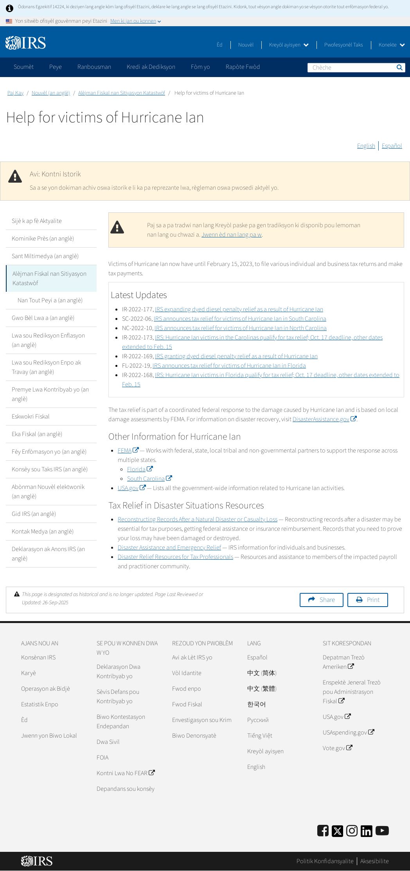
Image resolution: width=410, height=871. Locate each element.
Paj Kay (15, 93)
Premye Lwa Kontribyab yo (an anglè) (50, 394)
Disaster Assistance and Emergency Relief (169, 547)
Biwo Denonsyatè (194, 735)
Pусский (258, 720)
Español (392, 146)
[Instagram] (352, 831)
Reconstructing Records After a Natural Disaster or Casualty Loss (197, 519)
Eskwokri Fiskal (31, 416)
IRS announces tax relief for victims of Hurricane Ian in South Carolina (240, 318)
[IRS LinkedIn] (366, 833)
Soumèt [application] (24, 67)
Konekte (392, 45)
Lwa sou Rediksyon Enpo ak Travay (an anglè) (46, 367)
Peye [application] (55, 67)
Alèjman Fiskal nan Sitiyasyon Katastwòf (121, 93)
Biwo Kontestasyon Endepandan (121, 722)
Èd (220, 45)
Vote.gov (337, 748)
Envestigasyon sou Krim (202, 720)
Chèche (399, 67)
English (366, 146)
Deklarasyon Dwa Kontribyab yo (118, 672)
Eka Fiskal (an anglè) (37, 434)
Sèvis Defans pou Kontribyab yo (118, 697)
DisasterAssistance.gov (324, 419)
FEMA (128, 450)
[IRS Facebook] (323, 831)
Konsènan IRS (38, 657)
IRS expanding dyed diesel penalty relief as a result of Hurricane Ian (239, 309)
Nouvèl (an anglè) (51, 93)
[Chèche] (356, 67)
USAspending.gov (348, 732)
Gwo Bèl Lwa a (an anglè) (43, 318)
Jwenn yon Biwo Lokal (49, 735)
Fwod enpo (186, 688)
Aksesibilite (374, 861)
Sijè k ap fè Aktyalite (37, 221)
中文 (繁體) (262, 688)
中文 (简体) (262, 673)
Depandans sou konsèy (126, 789)
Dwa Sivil (108, 742)
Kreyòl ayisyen (289, 45)
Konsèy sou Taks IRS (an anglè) (50, 469)
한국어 (256, 704)
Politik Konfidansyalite (325, 861)
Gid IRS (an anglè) (34, 514)
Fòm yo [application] (200, 67)
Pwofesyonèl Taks (343, 45)
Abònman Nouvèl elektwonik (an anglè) (48, 492)
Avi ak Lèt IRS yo (192, 657)
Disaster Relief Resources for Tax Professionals (175, 557)
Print (373, 600)
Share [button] (327, 600)
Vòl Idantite (186, 673)
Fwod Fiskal (187, 704)
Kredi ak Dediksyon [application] (151, 67)
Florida (140, 469)
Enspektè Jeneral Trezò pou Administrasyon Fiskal (352, 692)
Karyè (28, 673)
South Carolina (149, 478)
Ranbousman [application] (94, 67)
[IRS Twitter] (337, 833)
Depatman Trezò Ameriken (344, 662)
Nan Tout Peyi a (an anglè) (50, 300)
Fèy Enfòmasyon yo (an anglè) (49, 451)
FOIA (102, 757)
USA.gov (132, 488)
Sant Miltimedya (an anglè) (45, 256)
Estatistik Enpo (39, 704)
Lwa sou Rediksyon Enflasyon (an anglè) (48, 340)
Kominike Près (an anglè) (43, 238)
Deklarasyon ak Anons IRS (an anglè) (48, 554)
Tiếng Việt (259, 735)
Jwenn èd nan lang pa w (231, 234)
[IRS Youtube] (382, 831)
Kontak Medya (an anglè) (43, 531)
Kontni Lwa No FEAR (126, 773)
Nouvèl (246, 45)
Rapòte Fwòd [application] (243, 67)
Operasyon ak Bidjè (45, 688)
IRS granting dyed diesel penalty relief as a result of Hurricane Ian (236, 356)
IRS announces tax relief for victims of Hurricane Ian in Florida (229, 365)
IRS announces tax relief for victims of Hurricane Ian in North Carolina (241, 328)
